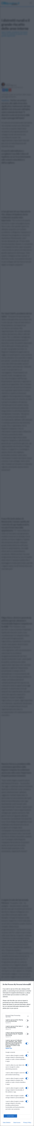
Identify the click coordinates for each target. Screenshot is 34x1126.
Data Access (16, 1122)
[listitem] (17, 1016)
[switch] (27, 1020)
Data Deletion (7, 1122)
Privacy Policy (27, 1122)
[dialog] (17, 1053)
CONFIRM (10, 1116)
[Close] (30, 984)
